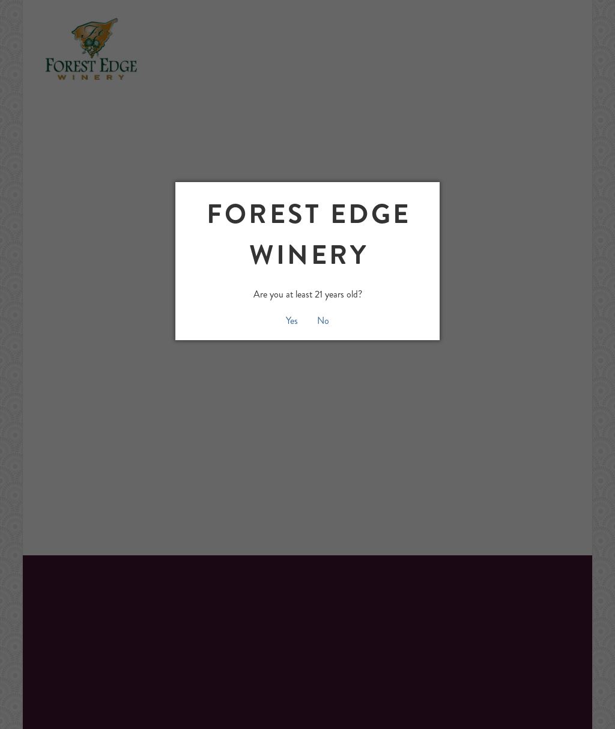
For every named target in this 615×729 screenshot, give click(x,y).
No (323, 321)
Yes (292, 321)
